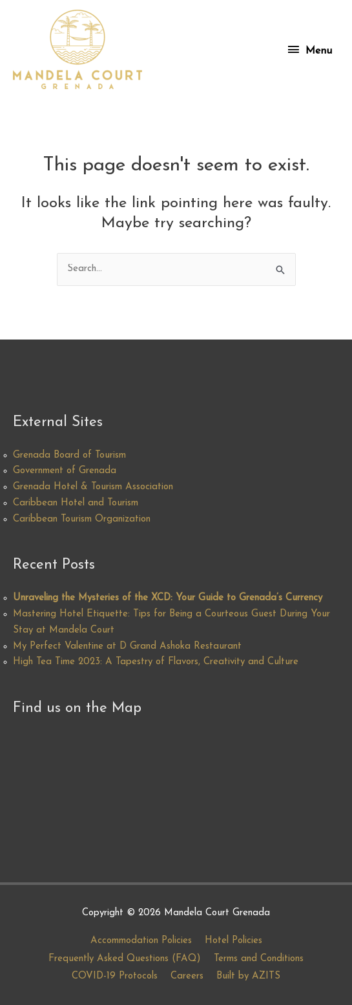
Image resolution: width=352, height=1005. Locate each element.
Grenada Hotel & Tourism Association (93, 487)
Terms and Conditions (259, 959)
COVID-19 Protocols (115, 976)
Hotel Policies (233, 941)
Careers (187, 976)
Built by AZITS (248, 976)
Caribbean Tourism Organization (81, 519)
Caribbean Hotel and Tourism (75, 503)
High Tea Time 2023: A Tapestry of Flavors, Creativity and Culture (155, 662)
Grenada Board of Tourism (69, 455)
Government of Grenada (64, 471)
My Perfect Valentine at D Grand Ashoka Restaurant (127, 646)
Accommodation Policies (141, 941)
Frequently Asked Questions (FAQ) (124, 959)
